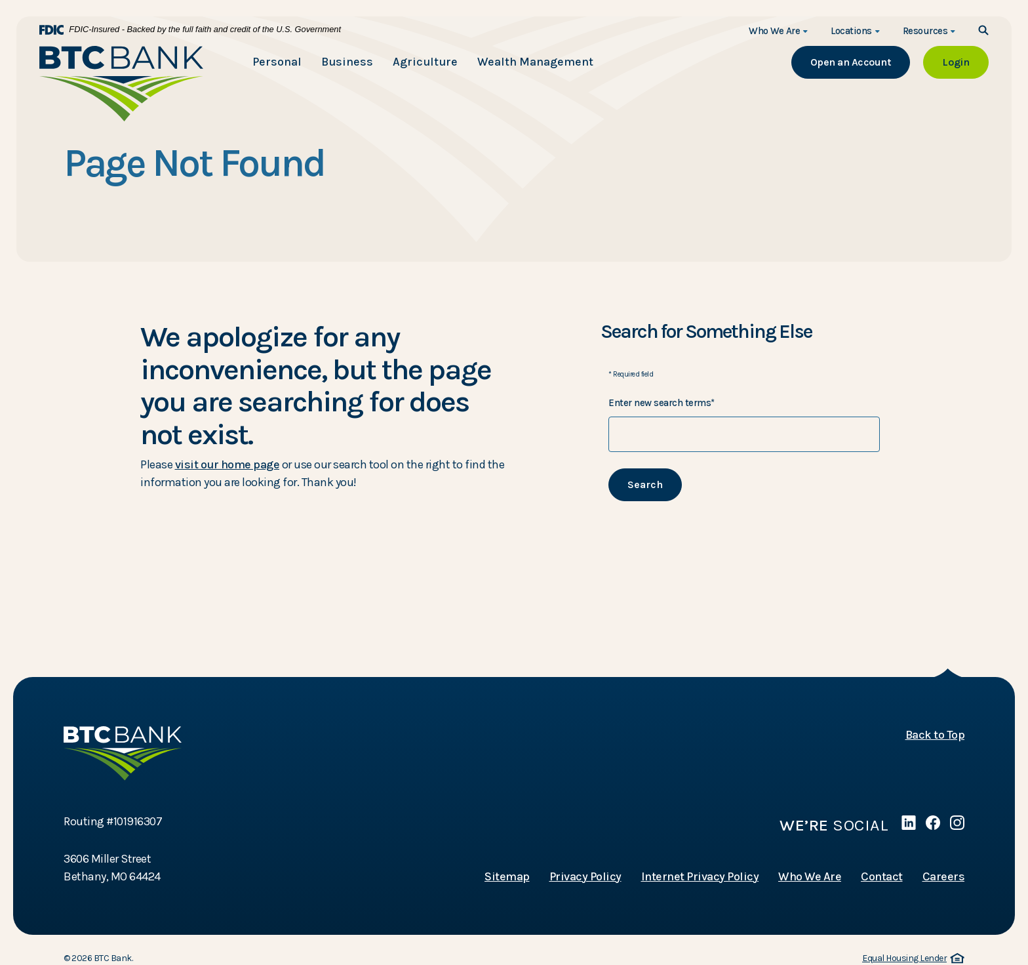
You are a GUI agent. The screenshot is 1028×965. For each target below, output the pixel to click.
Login (965, 61)
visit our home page (227, 464)
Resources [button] (925, 31)
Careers (943, 876)
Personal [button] (277, 61)
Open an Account (860, 61)
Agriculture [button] (425, 61)
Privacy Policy (585, 876)
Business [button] (347, 61)
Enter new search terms (661, 403)
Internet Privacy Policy (700, 876)
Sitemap (507, 876)
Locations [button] (851, 31)
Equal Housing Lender (913, 959)
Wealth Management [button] (535, 61)
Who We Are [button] (774, 31)
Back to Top (935, 735)
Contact (882, 876)
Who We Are (809, 876)
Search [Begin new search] (645, 484)
